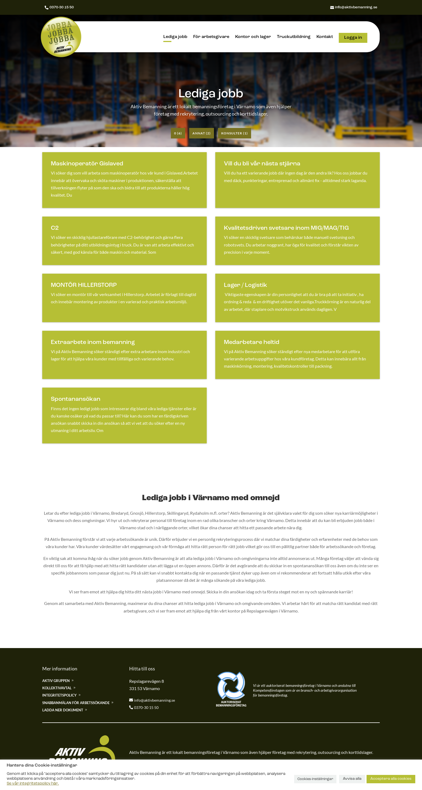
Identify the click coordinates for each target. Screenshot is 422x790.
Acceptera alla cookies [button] (391, 779)
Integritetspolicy (59, 695)
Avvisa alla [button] (352, 779)
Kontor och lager (253, 37)
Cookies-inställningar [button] (315, 779)
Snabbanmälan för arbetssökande (76, 703)
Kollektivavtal (57, 688)
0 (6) (178, 133)
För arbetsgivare (211, 37)
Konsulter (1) (234, 133)
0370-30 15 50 (62, 7)
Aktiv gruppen (56, 680)
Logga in (353, 38)
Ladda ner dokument (62, 710)
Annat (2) (201, 133)
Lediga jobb (175, 37)
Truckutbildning (294, 37)
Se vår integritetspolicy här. (33, 784)
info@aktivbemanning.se (354, 7)
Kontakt (324, 37)
